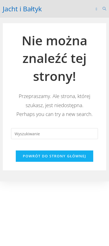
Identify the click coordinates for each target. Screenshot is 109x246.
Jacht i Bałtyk (22, 8)
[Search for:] (102, 8)
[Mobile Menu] (97, 8)
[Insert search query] (54, 133)
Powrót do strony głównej (54, 156)
